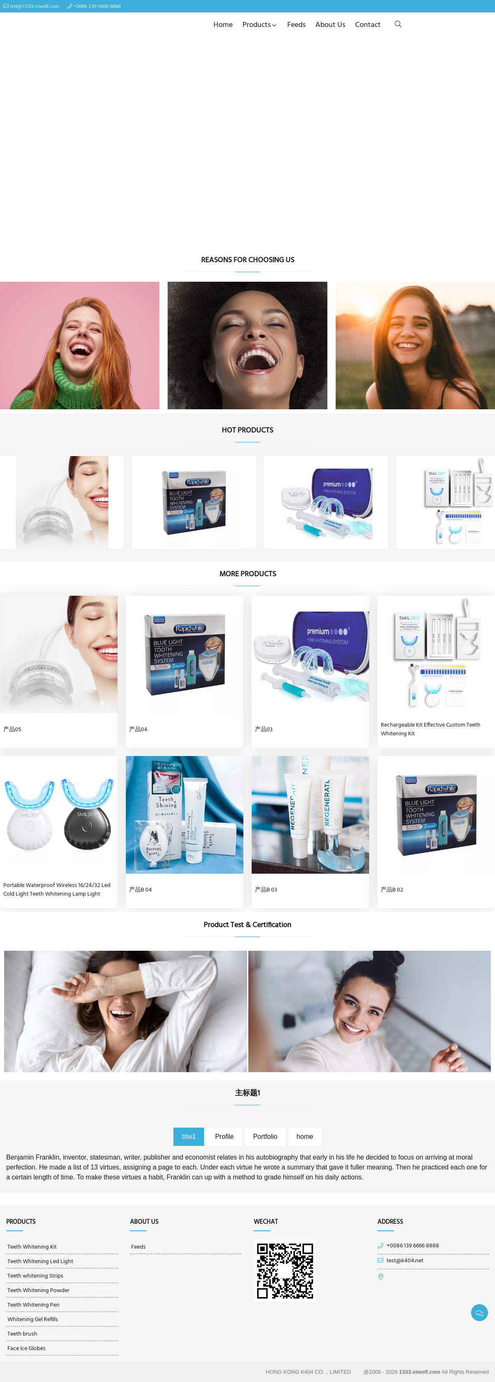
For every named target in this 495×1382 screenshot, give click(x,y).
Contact (368, 25)
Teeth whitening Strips (35, 1276)
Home (223, 25)
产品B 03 (266, 890)
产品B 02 (392, 890)
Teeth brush (22, 1334)
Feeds (296, 25)
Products (260, 25)
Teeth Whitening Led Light (40, 1261)
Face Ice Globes (26, 1348)
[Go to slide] (238, 237)
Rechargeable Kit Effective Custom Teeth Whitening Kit (431, 729)
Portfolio (265, 1136)
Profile (224, 1136)
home (305, 1136)
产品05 (12, 729)
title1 (189, 1136)
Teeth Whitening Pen (33, 1305)
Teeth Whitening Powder (38, 1290)
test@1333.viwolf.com (34, 6)
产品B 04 (140, 890)
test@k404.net (405, 1261)
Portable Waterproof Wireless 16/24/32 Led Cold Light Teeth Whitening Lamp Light (57, 890)
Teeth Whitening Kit (32, 1247)
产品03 (264, 729)
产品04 (138, 729)
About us (330, 25)
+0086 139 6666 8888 (97, 6)
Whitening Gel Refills (32, 1319)
